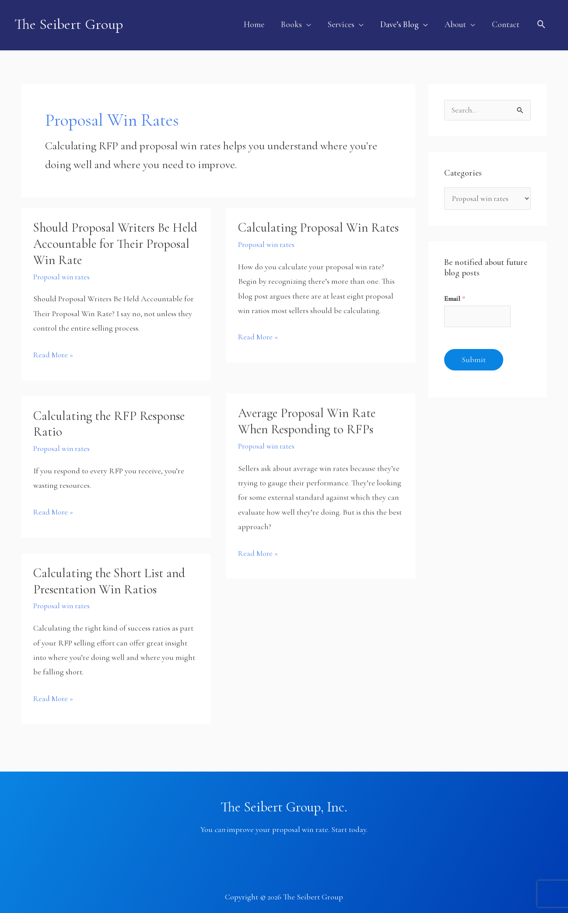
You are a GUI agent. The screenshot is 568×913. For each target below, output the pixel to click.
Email (454, 295)
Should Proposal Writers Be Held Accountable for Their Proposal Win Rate (104, 239)
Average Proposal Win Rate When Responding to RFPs (309, 418)
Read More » (53, 350)
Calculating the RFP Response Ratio (111, 419)
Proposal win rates (62, 272)
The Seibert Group (70, 23)
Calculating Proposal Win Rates (305, 231)
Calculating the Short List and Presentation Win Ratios (113, 576)
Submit (474, 357)
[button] (296, 23)
